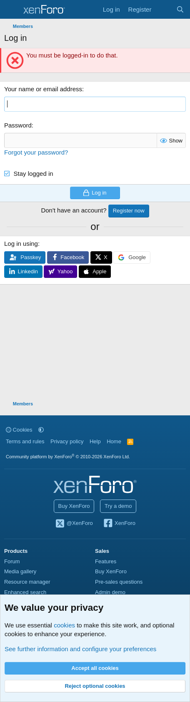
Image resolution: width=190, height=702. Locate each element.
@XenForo (74, 523)
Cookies (19, 430)
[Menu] (11, 9)
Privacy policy (66, 441)
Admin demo (110, 592)
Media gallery (20, 571)
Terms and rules (25, 441)
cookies (64, 625)
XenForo (118, 523)
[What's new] (163, 9)
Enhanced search (25, 592)
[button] (41, 430)
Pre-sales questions (118, 582)
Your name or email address (43, 88)
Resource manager (27, 582)
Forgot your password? (36, 152)
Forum (12, 561)
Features (105, 561)
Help (95, 441)
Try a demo (118, 506)
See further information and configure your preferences (80, 648)
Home (114, 441)
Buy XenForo (74, 506)
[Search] (180, 9)
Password (18, 125)
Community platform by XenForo (68, 456)
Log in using (21, 243)
